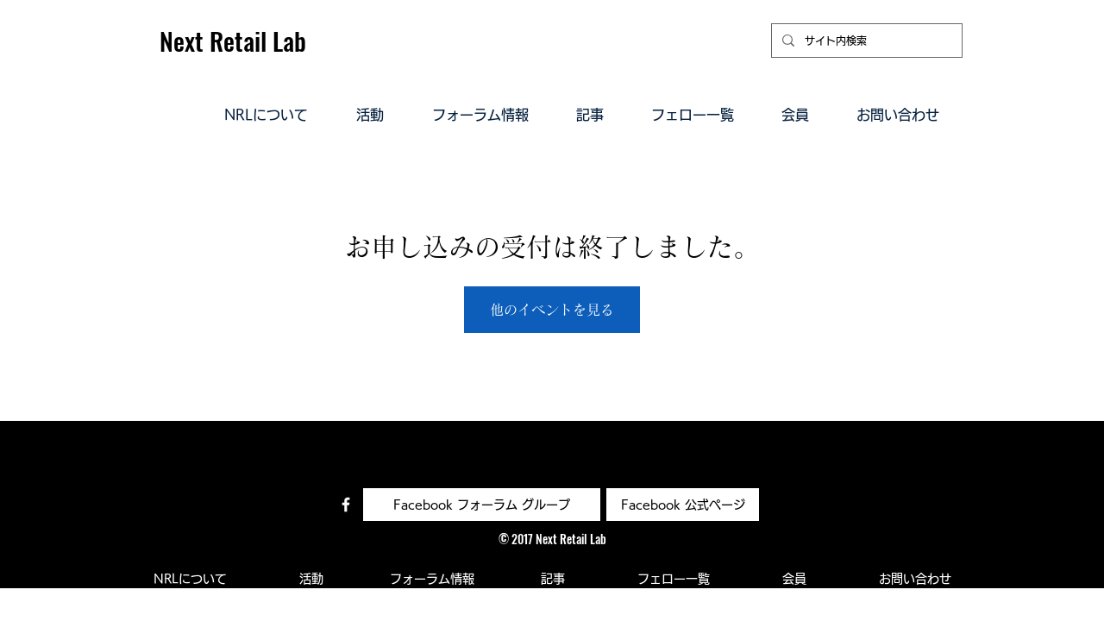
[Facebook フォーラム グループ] (481, 504)
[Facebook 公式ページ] (682, 504)
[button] (266, 113)
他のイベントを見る (552, 310)
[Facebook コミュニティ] (345, 504)
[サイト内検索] (865, 40)
